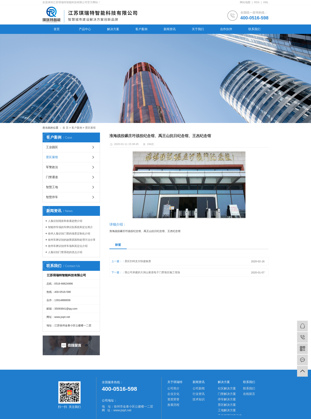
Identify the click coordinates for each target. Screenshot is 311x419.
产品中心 (85, 29)
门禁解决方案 (227, 393)
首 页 (66, 127)
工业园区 (52, 147)
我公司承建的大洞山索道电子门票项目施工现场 (152, 272)
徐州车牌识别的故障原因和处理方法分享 (71, 239)
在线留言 (249, 393)
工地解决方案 (227, 410)
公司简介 (173, 388)
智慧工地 (52, 187)
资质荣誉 (173, 399)
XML (265, 2)
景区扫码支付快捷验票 (138, 261)
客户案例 (141, 29)
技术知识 (199, 399)
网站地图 (245, 2)
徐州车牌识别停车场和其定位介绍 (68, 245)
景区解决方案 (227, 404)
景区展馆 (90, 127)
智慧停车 (52, 197)
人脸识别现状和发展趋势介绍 (65, 220)
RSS (256, 2)
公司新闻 (199, 388)
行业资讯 (199, 393)
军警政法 (52, 167)
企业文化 (173, 393)
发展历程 (173, 404)
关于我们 (198, 29)
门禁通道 (52, 177)
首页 (57, 29)
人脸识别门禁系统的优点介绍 (65, 252)
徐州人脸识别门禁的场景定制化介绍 (69, 233)
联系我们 (254, 29)
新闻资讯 (170, 29)
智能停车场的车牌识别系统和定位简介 (70, 227)
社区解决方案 (227, 388)
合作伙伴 (226, 29)
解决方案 (113, 29)
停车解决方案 (227, 399)
